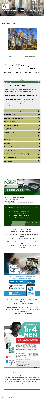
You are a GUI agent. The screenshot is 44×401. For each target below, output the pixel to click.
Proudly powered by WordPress (8, 397)
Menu (22, 17)
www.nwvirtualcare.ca (28, 307)
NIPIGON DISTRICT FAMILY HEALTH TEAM (21, 10)
